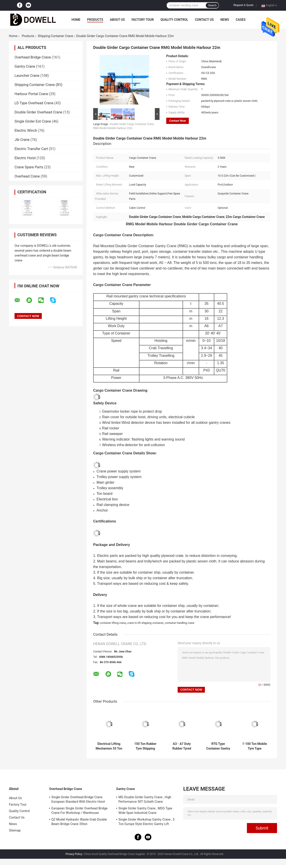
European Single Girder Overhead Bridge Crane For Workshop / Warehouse (79, 810)
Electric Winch (26, 130)
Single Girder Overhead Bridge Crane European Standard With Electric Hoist (78, 799)
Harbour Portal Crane (31, 94)
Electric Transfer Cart (31, 149)
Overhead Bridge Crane (33, 57)
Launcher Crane (27, 75)
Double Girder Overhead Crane (38, 112)
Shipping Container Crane (55, 36)
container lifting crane (113, 623)
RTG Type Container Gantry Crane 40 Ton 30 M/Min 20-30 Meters (218, 746)
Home (76, 19)
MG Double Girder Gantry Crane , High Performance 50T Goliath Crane (144, 799)
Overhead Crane (27, 176)
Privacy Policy (73, 854)
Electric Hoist (25, 158)
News (224, 19)
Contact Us (204, 19)
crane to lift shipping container (145, 623)
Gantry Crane (25, 66)
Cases (241, 19)
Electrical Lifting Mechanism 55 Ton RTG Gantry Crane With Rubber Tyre (109, 746)
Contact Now (177, 120)
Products (95, 19)
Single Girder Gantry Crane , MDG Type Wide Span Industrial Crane (145, 810)
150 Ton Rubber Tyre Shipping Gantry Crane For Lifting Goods (145, 746)
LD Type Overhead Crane (34, 103)
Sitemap (15, 830)
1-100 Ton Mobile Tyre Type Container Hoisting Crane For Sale (255, 746)
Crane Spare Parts (29, 167)
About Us (117, 19)
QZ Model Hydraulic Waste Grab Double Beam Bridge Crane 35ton (79, 822)
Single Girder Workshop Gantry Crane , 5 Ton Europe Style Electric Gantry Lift (146, 822)
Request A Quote (243, 5)
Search (212, 5)
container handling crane (179, 623)
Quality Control (174, 19)
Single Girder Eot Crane (33, 121)
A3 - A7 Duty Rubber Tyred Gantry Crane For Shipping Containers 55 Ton (181, 746)
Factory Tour (143, 19)
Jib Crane (22, 140)
